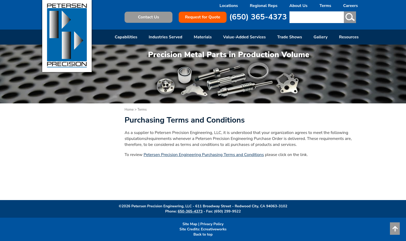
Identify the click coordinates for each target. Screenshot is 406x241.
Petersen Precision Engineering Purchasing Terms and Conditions (203, 155)
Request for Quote (202, 17)
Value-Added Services (244, 37)
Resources (349, 37)
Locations (229, 6)
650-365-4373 (190, 211)
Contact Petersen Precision (261, 187)
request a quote (183, 193)
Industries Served (165, 37)
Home (129, 109)
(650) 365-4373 (258, 17)
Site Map (190, 224)
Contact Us (148, 17)
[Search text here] (316, 17)
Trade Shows (289, 37)
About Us (298, 6)
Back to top (203, 234)
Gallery (321, 37)
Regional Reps (264, 6)
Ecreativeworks (214, 229)
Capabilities (126, 37)
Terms (325, 6)
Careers (350, 6)
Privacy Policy (212, 224)
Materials (203, 37)
